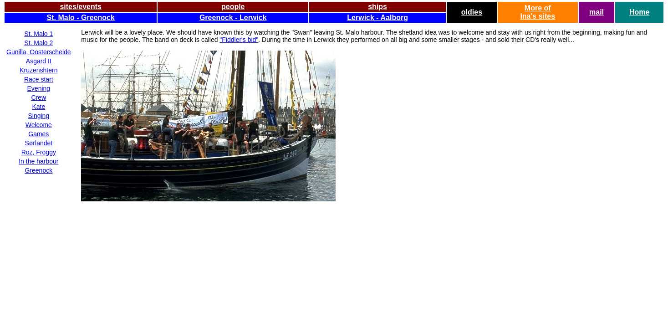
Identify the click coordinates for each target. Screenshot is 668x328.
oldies (471, 12)
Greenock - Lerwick (233, 17)
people (233, 6)
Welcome (38, 124)
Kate (38, 106)
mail (596, 12)
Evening (39, 88)
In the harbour (38, 161)
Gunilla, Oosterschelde (38, 52)
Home (639, 12)
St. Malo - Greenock (81, 17)
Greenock (38, 170)
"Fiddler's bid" (238, 39)
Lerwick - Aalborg (377, 17)
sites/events (81, 6)
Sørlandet (38, 143)
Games (38, 134)
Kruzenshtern (38, 70)
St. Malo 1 (38, 33)
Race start (38, 79)
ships (377, 6)
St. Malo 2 (38, 42)
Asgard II (38, 61)
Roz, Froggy (38, 152)
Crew (38, 97)
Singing (38, 115)
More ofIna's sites (537, 12)
